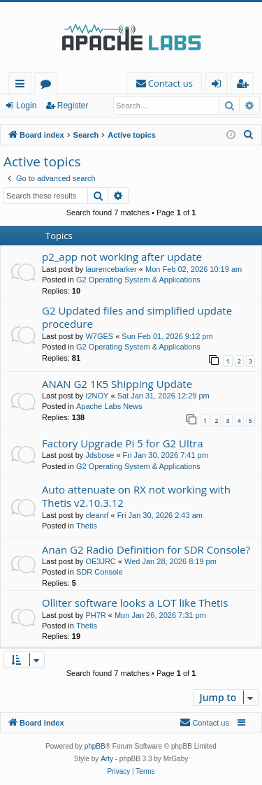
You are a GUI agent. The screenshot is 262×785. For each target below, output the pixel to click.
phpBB (95, 746)
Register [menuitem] (245, 85)
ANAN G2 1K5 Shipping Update (117, 384)
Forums (49, 85)
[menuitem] (164, 83)
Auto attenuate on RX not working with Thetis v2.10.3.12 (136, 496)
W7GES (99, 336)
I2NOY (96, 395)
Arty (107, 759)
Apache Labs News (109, 406)
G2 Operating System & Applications (138, 279)
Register (73, 105)
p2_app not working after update (122, 257)
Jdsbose (99, 455)
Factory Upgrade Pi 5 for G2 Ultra (122, 443)
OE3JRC (100, 561)
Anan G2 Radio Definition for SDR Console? (146, 549)
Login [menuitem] (219, 85)
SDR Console (99, 572)
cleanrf (96, 515)
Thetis (86, 525)
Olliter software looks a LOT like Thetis (135, 603)
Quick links (23, 85)
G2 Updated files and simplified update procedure (137, 317)
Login (26, 105)
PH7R (95, 615)
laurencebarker (110, 269)
